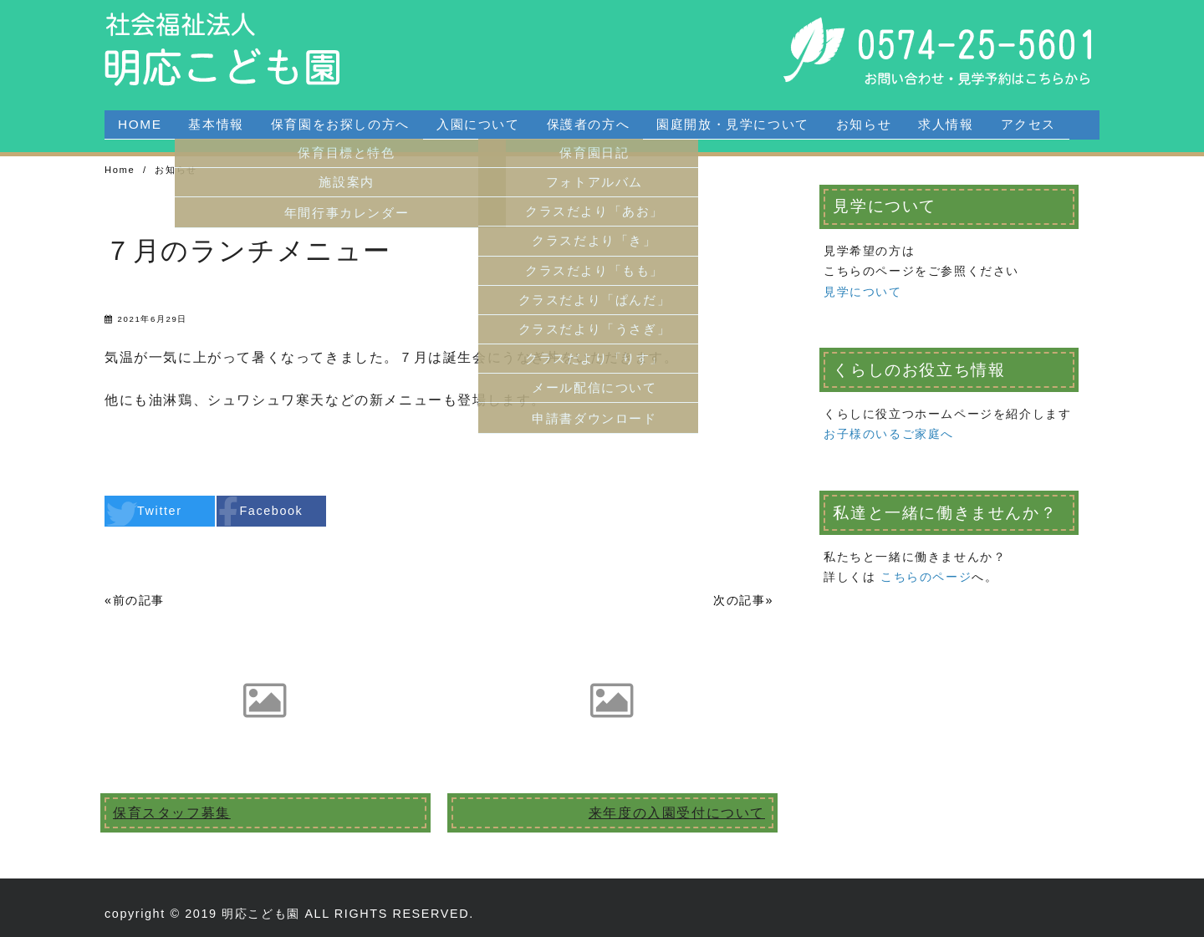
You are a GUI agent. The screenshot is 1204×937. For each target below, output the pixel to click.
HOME (139, 124)
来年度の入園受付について (677, 813)
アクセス (1028, 124)
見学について (863, 291)
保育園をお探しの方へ (340, 124)
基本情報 (215, 124)
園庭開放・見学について (732, 124)
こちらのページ (926, 576)
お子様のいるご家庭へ (889, 433)
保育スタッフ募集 (172, 813)
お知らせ (863, 124)
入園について (478, 124)
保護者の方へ (588, 124)
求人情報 (945, 124)
